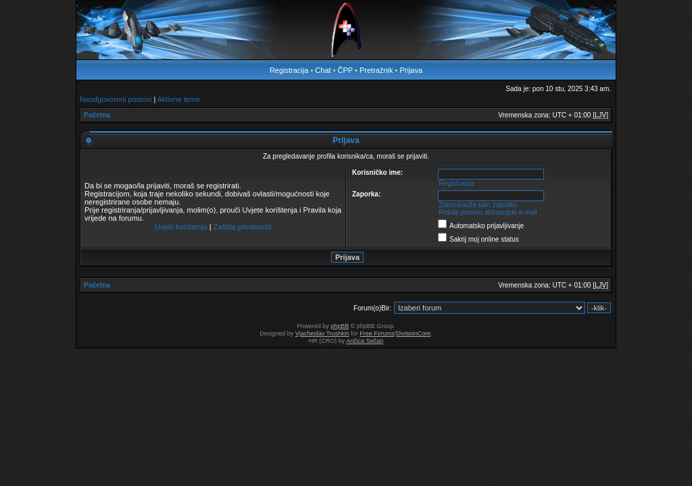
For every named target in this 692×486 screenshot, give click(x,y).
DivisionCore (413, 333)
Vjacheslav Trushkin (322, 333)
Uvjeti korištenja (181, 227)
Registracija (289, 70)
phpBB (339, 326)
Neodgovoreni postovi (115, 99)
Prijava (410, 70)
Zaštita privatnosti (243, 227)
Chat (323, 70)
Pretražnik (376, 70)
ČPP (345, 70)
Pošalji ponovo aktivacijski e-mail (488, 212)
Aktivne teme (179, 99)
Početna (97, 115)
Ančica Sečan (364, 341)
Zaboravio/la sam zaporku (477, 205)
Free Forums (377, 333)
